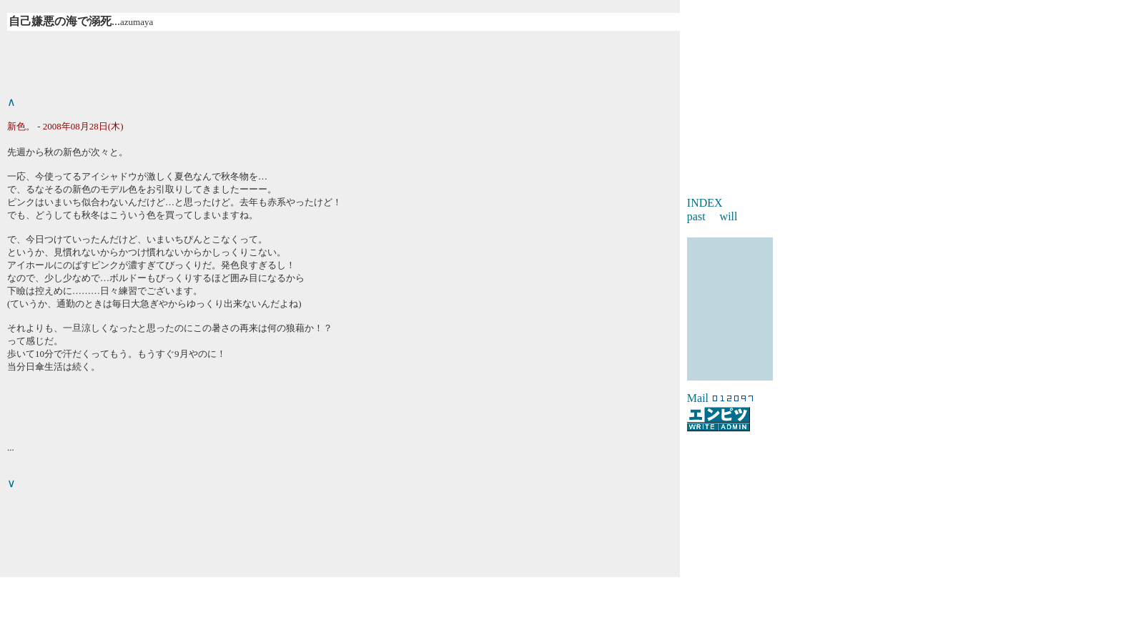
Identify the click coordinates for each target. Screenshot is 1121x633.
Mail (697, 398)
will (729, 216)
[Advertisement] (560, 598)
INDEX (705, 203)
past (696, 216)
